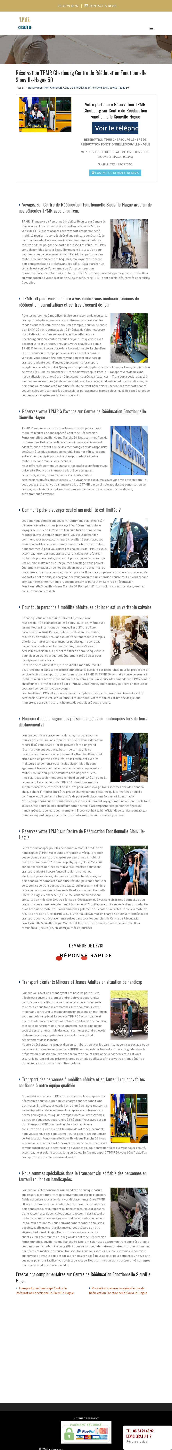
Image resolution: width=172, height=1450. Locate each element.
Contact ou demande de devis (115, 173)
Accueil (20, 87)
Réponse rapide (86, 955)
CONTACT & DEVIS (102, 6)
